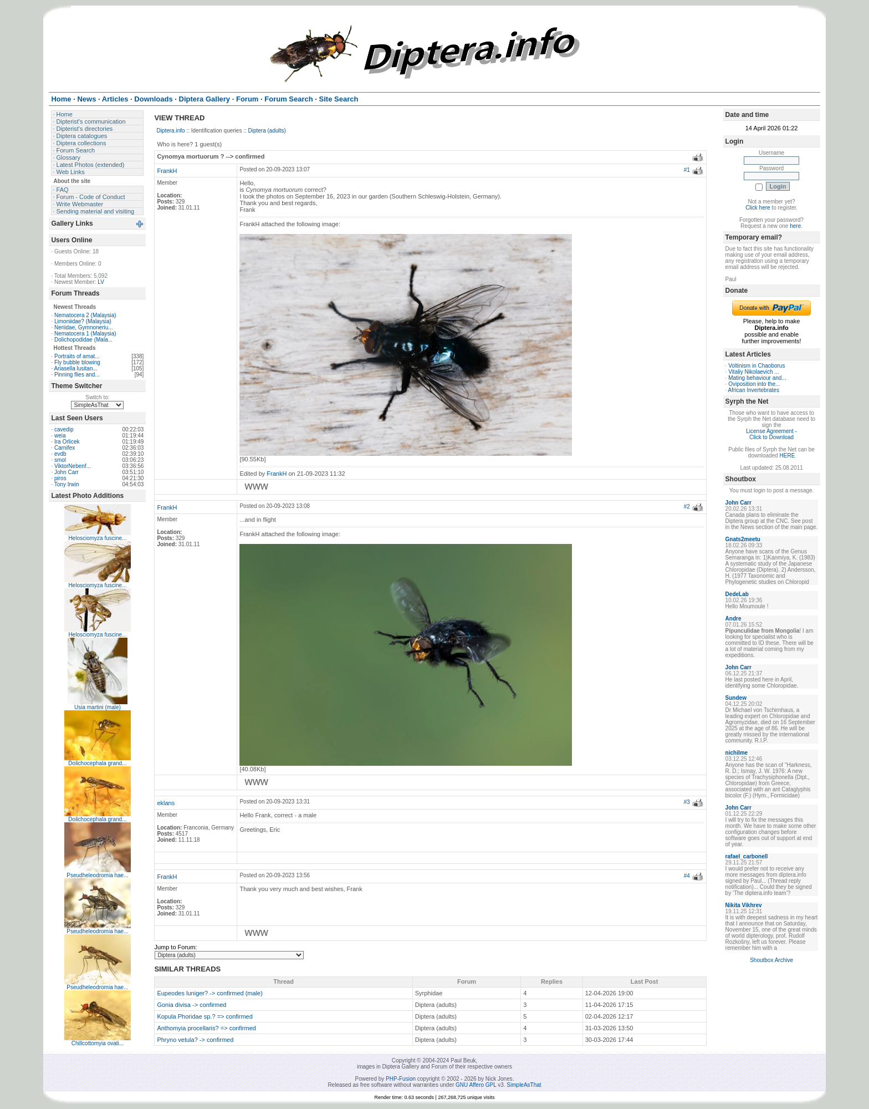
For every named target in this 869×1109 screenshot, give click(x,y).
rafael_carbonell (746, 856)
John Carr (66, 472)
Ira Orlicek (67, 442)
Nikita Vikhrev (743, 905)
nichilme (736, 753)
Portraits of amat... (77, 356)
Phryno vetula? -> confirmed (195, 1039)
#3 (687, 802)
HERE (787, 455)
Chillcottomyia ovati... (97, 1043)
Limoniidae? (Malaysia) (82, 321)
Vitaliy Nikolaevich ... (753, 372)
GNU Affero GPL (476, 1085)
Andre (733, 618)
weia (60, 436)
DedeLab (737, 594)
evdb (60, 454)
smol (60, 460)
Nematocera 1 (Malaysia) (85, 333)
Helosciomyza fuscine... (97, 538)
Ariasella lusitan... (75, 368)
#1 (687, 170)
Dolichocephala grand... (97, 763)
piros (60, 478)
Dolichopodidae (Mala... (83, 340)
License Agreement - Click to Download (771, 434)
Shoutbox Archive (771, 960)
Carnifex (64, 448)
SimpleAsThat (524, 1085)
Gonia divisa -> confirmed (191, 1004)
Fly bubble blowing (77, 362)
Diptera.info (170, 131)
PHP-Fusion (401, 1079)
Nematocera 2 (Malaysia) (85, 315)
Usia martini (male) (97, 707)
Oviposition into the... (754, 384)
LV (101, 282)
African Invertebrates (753, 390)
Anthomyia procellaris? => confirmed (206, 1028)
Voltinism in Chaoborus (756, 366)
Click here (757, 208)
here (795, 226)
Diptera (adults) (267, 131)
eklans (166, 803)
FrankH (167, 170)
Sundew (736, 698)
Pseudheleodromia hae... (97, 875)
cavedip (63, 429)
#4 (687, 876)
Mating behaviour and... (757, 378)
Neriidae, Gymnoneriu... (83, 327)
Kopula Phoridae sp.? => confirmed (204, 1016)
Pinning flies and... (77, 375)
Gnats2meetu (742, 539)
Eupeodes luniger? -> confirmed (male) (209, 993)
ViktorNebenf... (72, 466)
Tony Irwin (66, 484)
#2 (687, 506)
